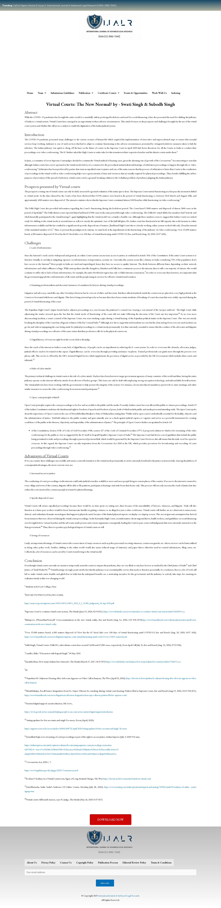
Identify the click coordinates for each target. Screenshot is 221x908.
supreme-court (129, 695)
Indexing (175, 93)
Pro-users (132, 728)
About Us (32, 862)
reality (56, 624)
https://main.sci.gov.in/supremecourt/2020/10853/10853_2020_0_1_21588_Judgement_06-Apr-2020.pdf (72, 603)
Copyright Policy (84, 862)
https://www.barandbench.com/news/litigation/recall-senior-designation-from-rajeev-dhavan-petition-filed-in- (73, 695)
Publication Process (108, 862)
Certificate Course (108, 93)
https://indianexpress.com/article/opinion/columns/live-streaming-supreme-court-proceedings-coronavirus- (73, 745)
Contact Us (66, 862)
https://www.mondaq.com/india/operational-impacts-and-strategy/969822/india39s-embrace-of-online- (150, 786)
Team (42, 93)
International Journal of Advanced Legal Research (118, 895)
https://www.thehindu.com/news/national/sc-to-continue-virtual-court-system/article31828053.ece (147, 611)
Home (30, 93)
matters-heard (129, 636)
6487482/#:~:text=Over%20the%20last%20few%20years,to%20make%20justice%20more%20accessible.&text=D (74, 749)
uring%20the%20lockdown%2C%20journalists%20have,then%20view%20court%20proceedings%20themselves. (74, 753)
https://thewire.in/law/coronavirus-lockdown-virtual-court (129, 778)
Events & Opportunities (135, 93)
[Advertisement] (110, 64)
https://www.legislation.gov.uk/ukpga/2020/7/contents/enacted (53, 770)
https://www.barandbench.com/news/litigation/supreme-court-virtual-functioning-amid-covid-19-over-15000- (74, 636)
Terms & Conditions (161, 862)
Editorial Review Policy (134, 862)
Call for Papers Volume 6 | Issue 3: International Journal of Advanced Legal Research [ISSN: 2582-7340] (59, 5)
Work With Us (159, 93)
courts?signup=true (33, 791)
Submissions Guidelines (62, 93)
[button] (110, 819)
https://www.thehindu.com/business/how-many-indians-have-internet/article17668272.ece (146, 661)
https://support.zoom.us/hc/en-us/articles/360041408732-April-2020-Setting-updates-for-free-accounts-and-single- (76, 728)
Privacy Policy (48, 862)
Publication (86, 93)
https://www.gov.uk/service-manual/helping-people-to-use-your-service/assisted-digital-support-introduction (73, 711)
